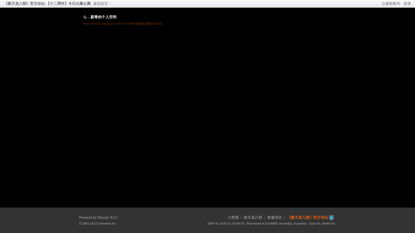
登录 (407, 4)
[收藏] (140, 23)
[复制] (149, 23)
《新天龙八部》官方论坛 (307, 217)
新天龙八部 (253, 217)
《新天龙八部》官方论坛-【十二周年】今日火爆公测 (47, 4)
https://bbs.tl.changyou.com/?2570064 (109, 23)
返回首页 (100, 4)
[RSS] (158, 23)
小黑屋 (233, 217)
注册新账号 (391, 4)
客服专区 (274, 217)
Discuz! (103, 217)
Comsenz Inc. (107, 223)
